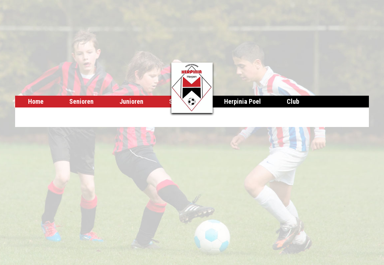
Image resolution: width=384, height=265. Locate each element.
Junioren (131, 101)
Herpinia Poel (242, 101)
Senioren (81, 101)
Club (293, 101)
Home (35, 101)
